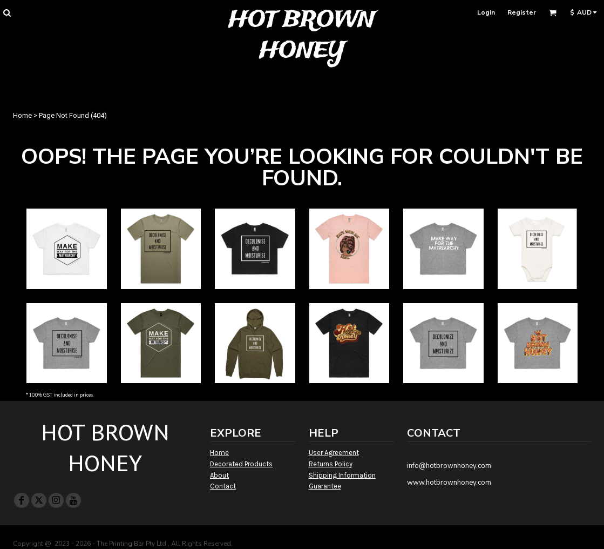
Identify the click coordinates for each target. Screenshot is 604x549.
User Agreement (334, 452)
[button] (7, 13)
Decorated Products (241, 464)
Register (521, 12)
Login (486, 12)
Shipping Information (342, 475)
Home (22, 115)
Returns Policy (330, 464)
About (219, 475)
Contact (223, 486)
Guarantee (325, 486)
